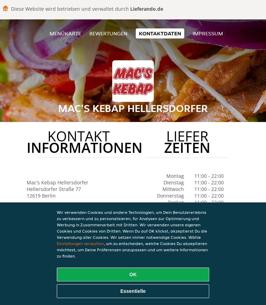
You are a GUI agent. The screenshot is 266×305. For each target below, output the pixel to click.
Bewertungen (108, 33)
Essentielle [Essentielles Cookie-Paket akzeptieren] (132, 291)
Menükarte (65, 33)
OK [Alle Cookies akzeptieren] (133, 274)
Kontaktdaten (160, 33)
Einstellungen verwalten (80, 243)
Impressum (208, 33)
